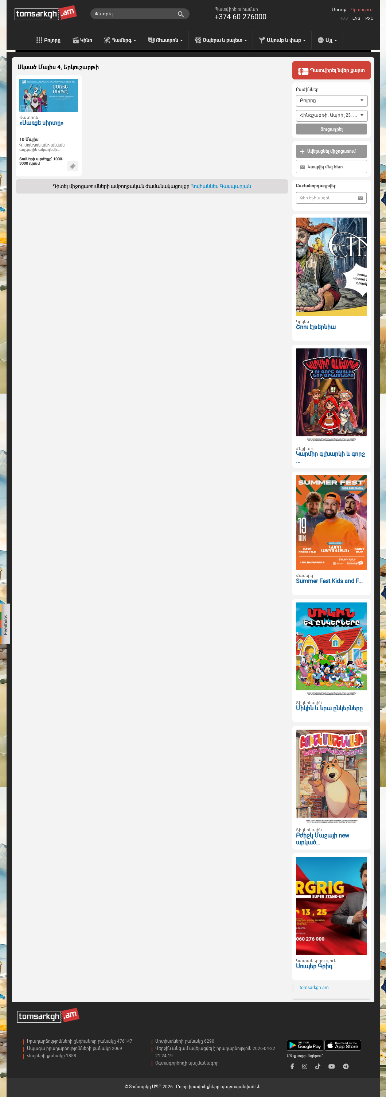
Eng (356, 18)
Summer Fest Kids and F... (329, 581)
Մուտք (339, 10)
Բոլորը (52, 40)
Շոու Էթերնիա (316, 327)
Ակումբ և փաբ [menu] (286, 40)
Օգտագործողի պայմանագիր (187, 1063)
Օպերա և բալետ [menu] (225, 40)
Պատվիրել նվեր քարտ (331, 71)
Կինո (86, 40)
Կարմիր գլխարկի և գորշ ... (330, 457)
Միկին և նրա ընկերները (329, 708)
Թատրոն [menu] (169, 40)
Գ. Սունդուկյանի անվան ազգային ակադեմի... (42, 147)
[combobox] (332, 101)
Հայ (344, 18)
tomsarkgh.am (314, 987)
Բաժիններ (307, 89)
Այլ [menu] (331, 40)
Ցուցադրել (331, 129)
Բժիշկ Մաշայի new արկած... (322, 839)
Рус (369, 18)
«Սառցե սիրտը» (41, 123)
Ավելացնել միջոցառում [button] (328, 151)
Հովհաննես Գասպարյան (221, 186)
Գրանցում (362, 10)
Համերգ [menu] (124, 40)
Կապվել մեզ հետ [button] (321, 167)
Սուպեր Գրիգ (314, 966)
